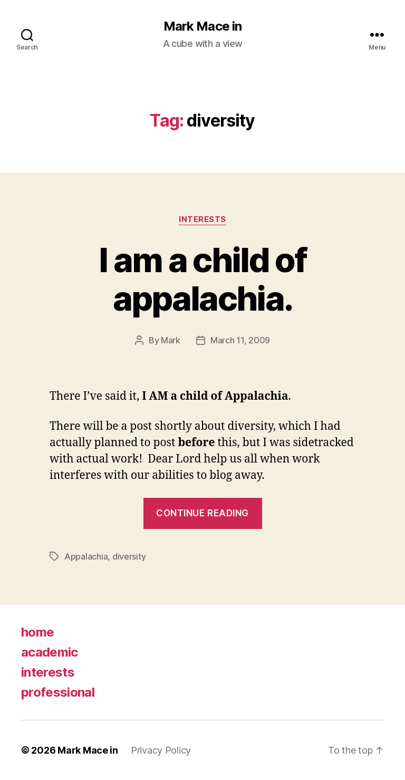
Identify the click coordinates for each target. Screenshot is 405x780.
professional (57, 692)
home (37, 632)
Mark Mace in (202, 26)
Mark (170, 340)
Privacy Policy (161, 750)
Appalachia (86, 556)
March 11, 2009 (240, 340)
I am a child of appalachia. (202, 279)
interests (47, 672)
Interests (202, 219)
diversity (129, 556)
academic (49, 652)
